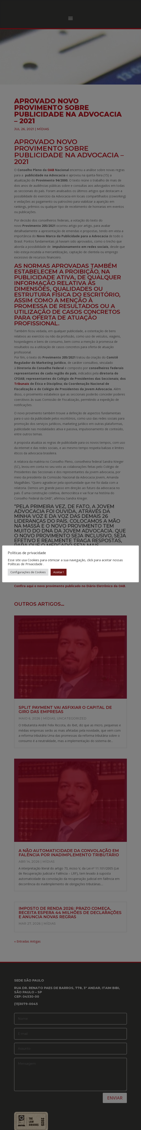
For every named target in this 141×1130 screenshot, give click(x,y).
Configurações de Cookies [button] (28, 572)
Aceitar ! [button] (58, 572)
